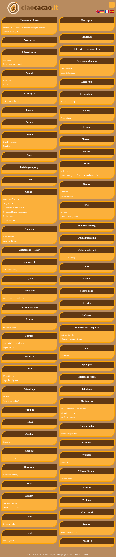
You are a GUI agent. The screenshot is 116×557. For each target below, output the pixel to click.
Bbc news (64, 212)
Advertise (7, 60)
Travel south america (11, 507)
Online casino (8, 216)
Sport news (65, 356)
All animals (7, 80)
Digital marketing (68, 257)
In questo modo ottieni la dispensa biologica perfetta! (22, 28)
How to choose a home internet (73, 409)
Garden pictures (9, 458)
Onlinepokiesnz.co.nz (11, 220)
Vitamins (64, 462)
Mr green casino (9, 203)
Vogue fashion (9, 347)
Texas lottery (66, 118)
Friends (6, 397)
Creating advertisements (12, 64)
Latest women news (69, 532)
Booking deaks (9, 524)
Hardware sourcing (10, 475)
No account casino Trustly (13, 208)
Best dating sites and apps (13, 298)
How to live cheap (68, 101)
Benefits (6, 146)
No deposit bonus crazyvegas (15, 212)
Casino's (6, 442)
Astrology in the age (11, 101)
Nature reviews (67, 196)
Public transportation (69, 433)
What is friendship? (11, 401)
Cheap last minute (68, 73)
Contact (86, 554)
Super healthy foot (10, 380)
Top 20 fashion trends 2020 (14, 343)
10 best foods (8, 376)
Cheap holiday (66, 69)
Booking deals (9, 540)
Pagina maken (55, 554)
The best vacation (10, 503)
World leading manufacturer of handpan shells (79, 175)
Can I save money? (10, 269)
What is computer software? (72, 339)
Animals (6, 84)
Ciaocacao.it (43, 554)
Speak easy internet (68, 417)
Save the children (10, 241)
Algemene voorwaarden (71, 554)
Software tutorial (67, 335)
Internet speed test (68, 413)
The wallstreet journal (69, 216)
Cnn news (65, 192)
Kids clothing (8, 237)
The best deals (66, 479)
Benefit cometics (10, 142)
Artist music (66, 171)
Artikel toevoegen (11, 32)
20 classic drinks (9, 327)
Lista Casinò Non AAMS (13, 199)
